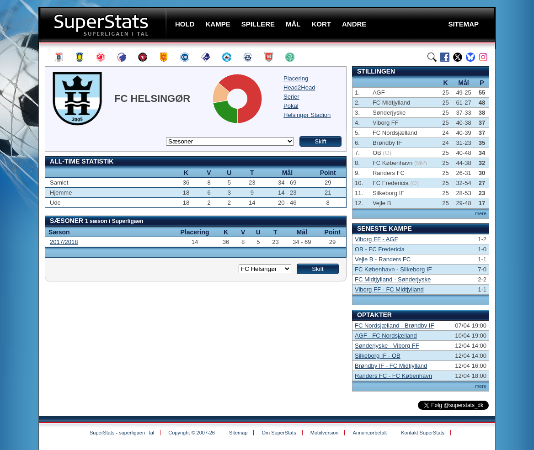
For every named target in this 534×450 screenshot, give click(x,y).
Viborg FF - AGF (376, 239)
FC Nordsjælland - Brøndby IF (394, 325)
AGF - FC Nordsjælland (386, 335)
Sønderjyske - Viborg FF (387, 345)
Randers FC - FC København (393, 375)
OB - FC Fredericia (380, 249)
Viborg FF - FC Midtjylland (389, 289)
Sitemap (238, 432)
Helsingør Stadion (307, 114)
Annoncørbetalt (370, 432)
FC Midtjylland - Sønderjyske (393, 279)
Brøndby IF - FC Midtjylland (391, 365)
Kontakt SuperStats (422, 432)
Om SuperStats (279, 432)
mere (480, 213)
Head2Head (299, 87)
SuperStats (103, 24)
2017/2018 (64, 241)
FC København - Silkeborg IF (393, 269)
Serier (291, 96)
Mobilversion (324, 432)
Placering (295, 78)
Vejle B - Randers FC (383, 259)
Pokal (291, 105)
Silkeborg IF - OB (377, 355)
